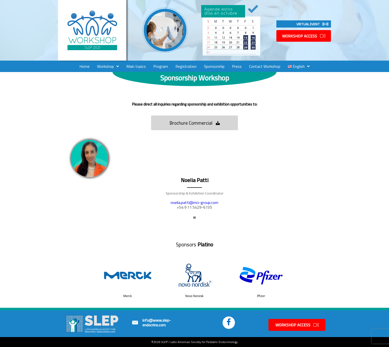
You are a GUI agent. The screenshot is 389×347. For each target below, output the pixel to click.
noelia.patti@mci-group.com (194, 202)
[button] (194, 123)
